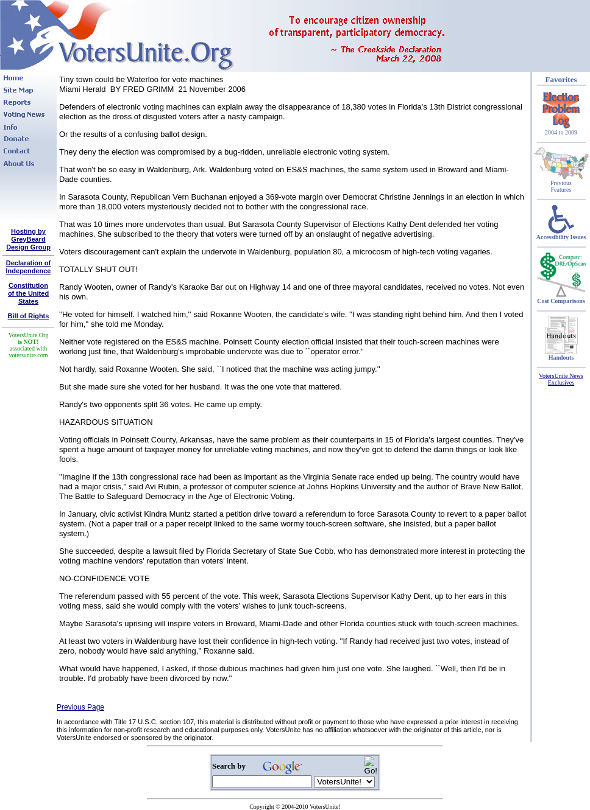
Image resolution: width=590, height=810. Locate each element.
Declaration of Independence (28, 266)
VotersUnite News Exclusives (561, 379)
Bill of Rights (28, 315)
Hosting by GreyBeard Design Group (28, 239)
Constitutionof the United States (28, 293)
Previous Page (80, 707)
